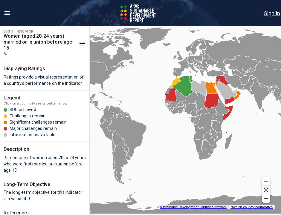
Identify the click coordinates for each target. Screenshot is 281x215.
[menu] (7, 13)
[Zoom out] (266, 198)
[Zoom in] (266, 181)
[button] (44, 43)
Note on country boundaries (251, 207)
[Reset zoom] (266, 190)
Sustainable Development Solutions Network (193, 207)
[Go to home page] (138, 13)
